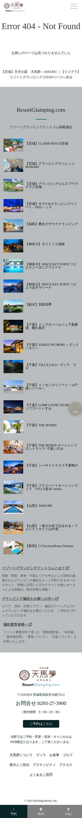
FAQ (68, 812)
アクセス (65, 765)
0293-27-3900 (52, 703)
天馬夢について (21, 755)
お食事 (54, 755)
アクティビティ (44, 765)
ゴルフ (68, 755)
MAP (41, 812)
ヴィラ (41, 755)
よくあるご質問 (41, 774)
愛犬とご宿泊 (19, 765)
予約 (13, 812)
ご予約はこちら (41, 723)
